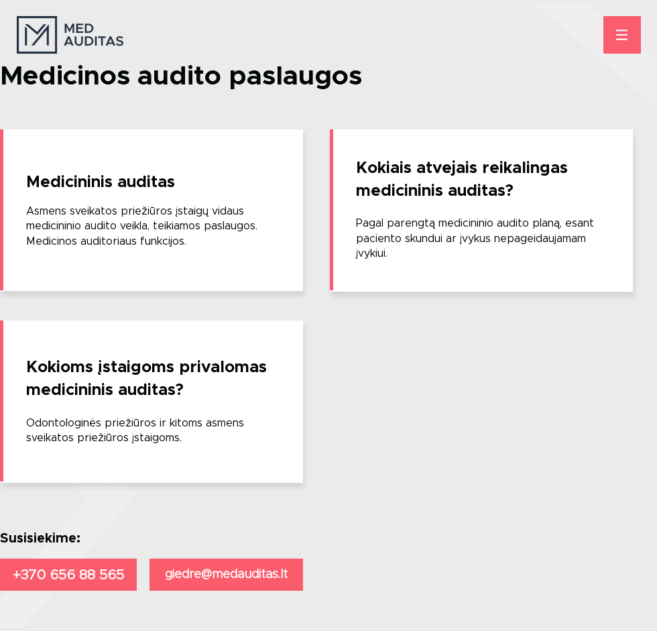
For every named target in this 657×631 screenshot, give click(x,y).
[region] (151, 210)
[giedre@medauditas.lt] (226, 575)
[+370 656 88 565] (68, 575)
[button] (622, 35)
